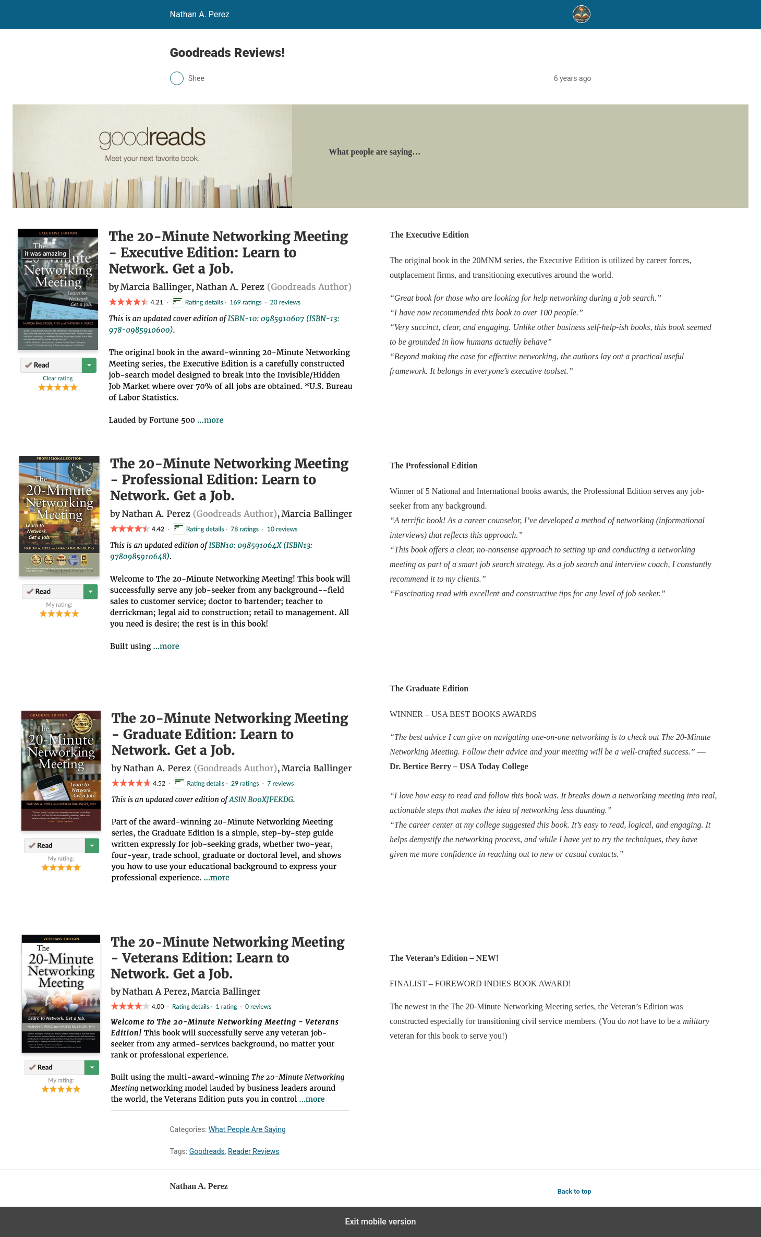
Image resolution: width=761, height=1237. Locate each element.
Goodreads (207, 1151)
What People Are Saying (247, 1129)
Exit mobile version (380, 1222)
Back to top (574, 1191)
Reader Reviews (254, 1151)
